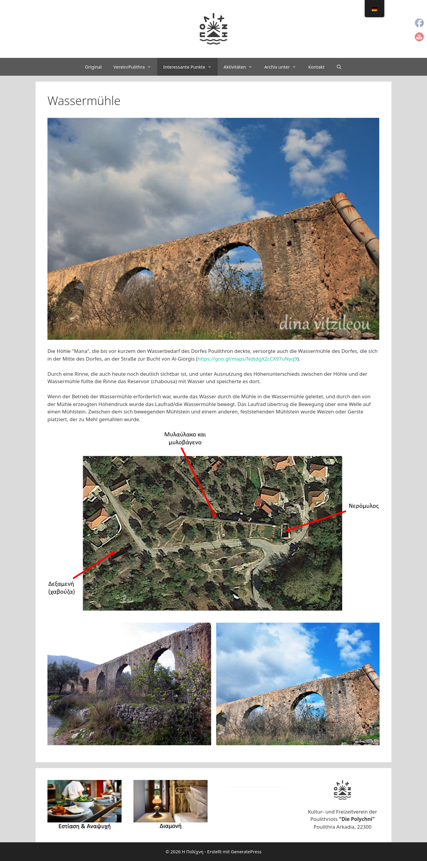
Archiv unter (283, 67)
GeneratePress (246, 851)
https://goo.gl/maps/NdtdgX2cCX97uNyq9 (247, 358)
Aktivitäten (241, 67)
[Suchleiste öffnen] (339, 67)
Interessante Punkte (190, 67)
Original (93, 67)
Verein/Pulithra (135, 67)
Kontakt (316, 67)
